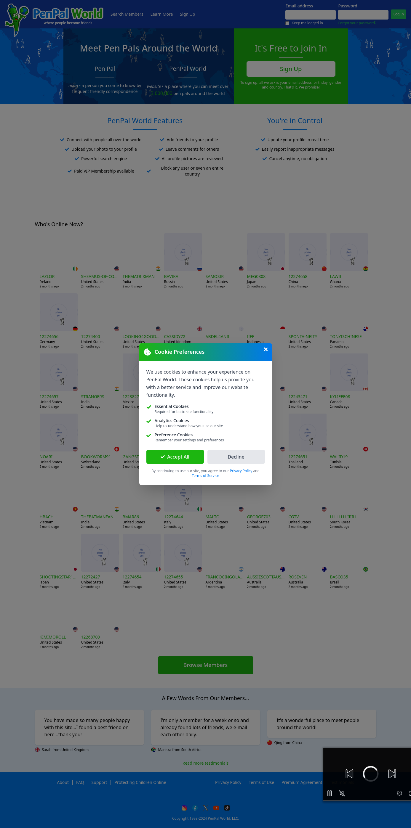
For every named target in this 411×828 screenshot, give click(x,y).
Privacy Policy (241, 471)
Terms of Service (205, 475)
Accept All (175, 456)
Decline (236, 456)
